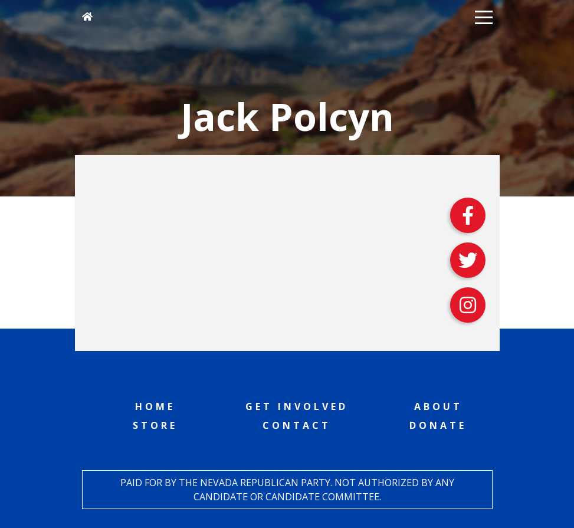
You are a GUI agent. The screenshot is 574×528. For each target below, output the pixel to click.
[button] (484, 16)
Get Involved (296, 406)
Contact (297, 425)
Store (155, 425)
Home (155, 406)
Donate (438, 425)
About (438, 406)
